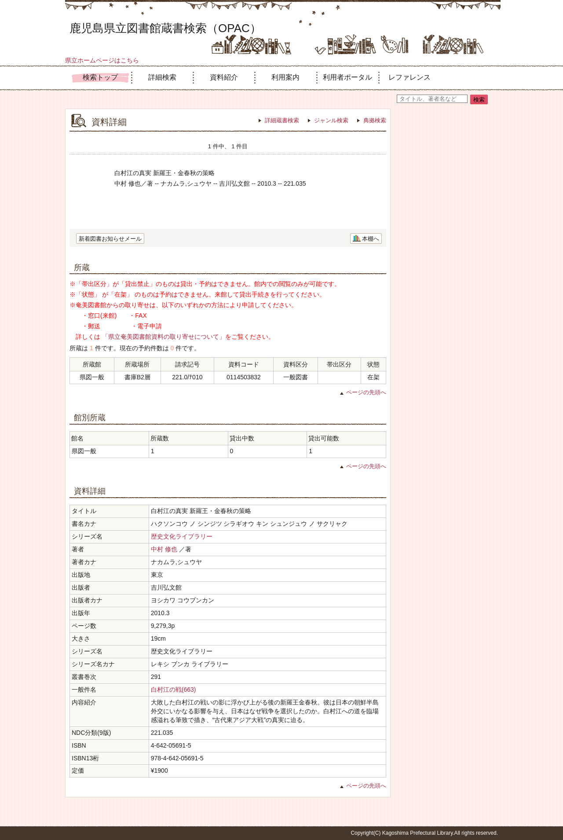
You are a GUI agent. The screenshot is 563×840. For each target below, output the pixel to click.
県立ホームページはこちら (102, 60)
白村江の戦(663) (173, 689)
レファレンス (409, 77)
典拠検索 (374, 120)
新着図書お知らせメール (110, 238)
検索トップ (100, 77)
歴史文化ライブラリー (181, 536)
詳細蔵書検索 (282, 120)
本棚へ (370, 238)
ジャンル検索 (331, 120)
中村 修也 (164, 549)
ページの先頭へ (366, 392)
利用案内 (285, 77)
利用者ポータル (347, 77)
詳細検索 (162, 77)
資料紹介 (224, 77)
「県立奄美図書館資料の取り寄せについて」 (163, 336)
